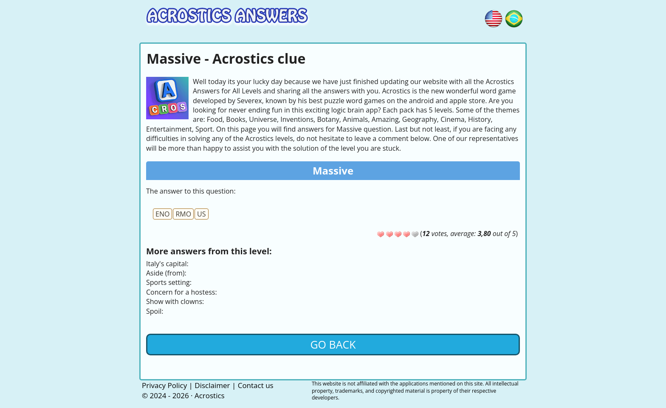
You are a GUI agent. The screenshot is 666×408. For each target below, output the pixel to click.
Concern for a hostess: (181, 292)
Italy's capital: (167, 263)
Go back (333, 344)
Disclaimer (212, 385)
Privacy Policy (164, 385)
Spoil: (154, 311)
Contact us (256, 385)
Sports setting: (169, 282)
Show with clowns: (175, 301)
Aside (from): (166, 273)
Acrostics (210, 395)
